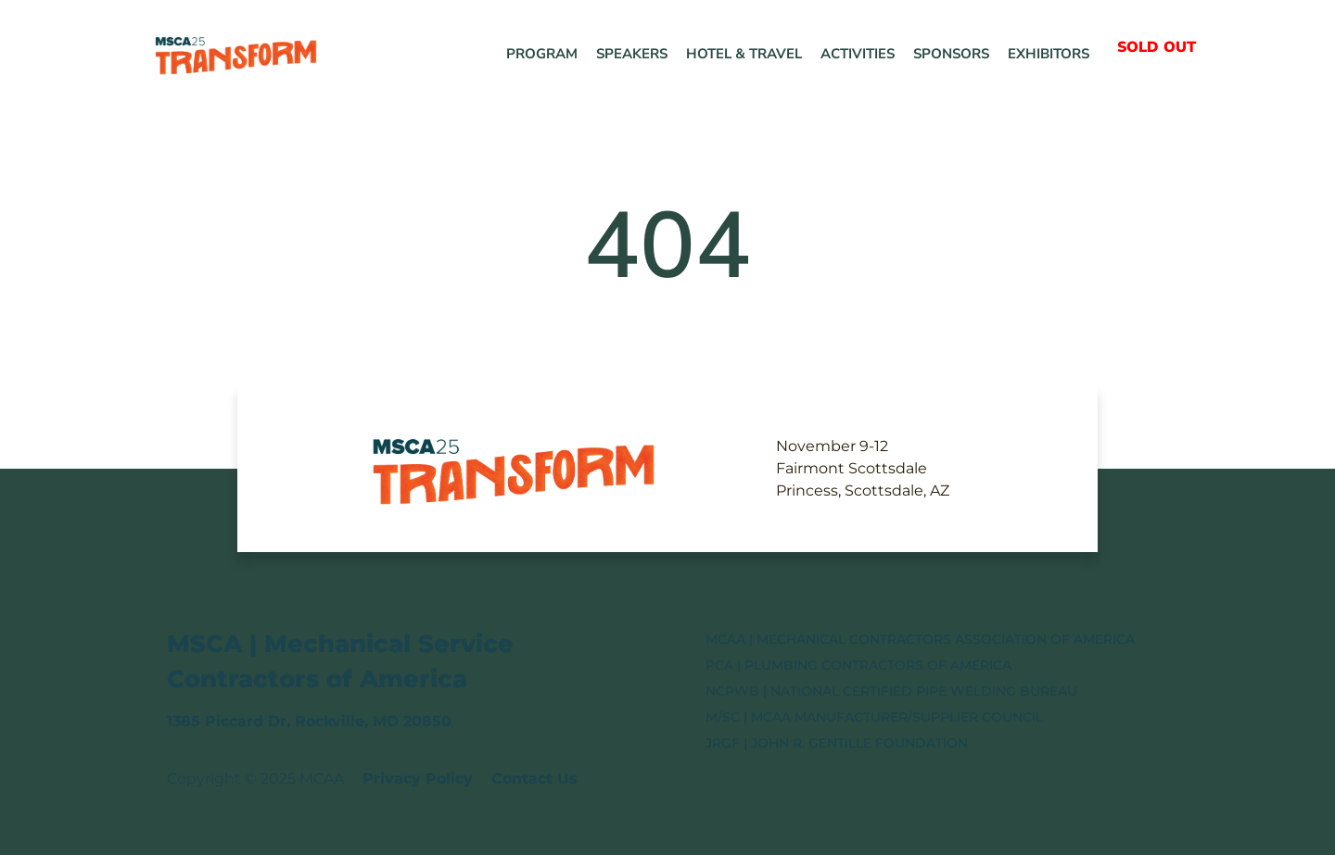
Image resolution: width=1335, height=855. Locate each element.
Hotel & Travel (744, 53)
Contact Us (534, 778)
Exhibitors (1048, 53)
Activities (857, 53)
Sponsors (951, 53)
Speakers (632, 53)
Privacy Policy (417, 778)
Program (542, 53)
